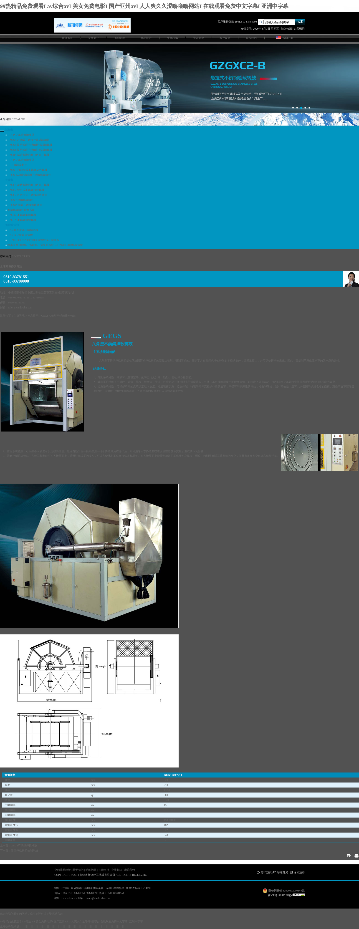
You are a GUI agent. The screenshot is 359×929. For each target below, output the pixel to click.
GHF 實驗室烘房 (17, 165)
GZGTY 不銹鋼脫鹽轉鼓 (22, 220)
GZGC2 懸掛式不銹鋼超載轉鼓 (26, 190)
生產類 (9, 180)
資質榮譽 (198, 38)
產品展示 (146, 38)
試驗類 (9, 129)
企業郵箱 (116, 869)
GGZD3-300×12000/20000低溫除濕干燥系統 (33, 240)
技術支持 (103, 869)
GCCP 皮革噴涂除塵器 (21, 134)
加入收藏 (286, 28)
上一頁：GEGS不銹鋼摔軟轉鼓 (18, 845)
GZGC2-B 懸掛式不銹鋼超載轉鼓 (27, 195)
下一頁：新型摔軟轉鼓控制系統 (19, 850)
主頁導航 (19, 315)
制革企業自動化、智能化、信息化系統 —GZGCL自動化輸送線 (45, 245)
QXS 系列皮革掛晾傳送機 (23, 230)
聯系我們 (251, 38)
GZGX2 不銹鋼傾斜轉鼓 (22, 215)
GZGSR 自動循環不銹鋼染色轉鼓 (27, 170)
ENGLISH (284, 38)
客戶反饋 (225, 38)
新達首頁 (67, 38)
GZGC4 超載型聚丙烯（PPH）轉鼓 (28, 185)
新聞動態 (119, 38)
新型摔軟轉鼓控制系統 (21, 210)
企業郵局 (299, 28)
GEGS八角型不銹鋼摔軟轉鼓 (25, 205)
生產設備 (172, 38)
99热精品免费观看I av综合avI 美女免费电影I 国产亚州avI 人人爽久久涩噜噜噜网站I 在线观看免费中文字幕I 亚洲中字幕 (144, 6)
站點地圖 (91, 869)
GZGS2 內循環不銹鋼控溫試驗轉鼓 (28, 139)
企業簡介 (93, 38)
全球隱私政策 (62, 869)
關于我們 (78, 869)
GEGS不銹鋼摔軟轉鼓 (21, 200)
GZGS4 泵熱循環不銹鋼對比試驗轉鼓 (30, 149)
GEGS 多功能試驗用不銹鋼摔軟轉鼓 (29, 175)
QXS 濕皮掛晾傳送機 (20, 235)
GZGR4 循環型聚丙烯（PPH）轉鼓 (28, 155)
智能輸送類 (12, 225)
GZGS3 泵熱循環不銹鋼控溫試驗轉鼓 (30, 144)
